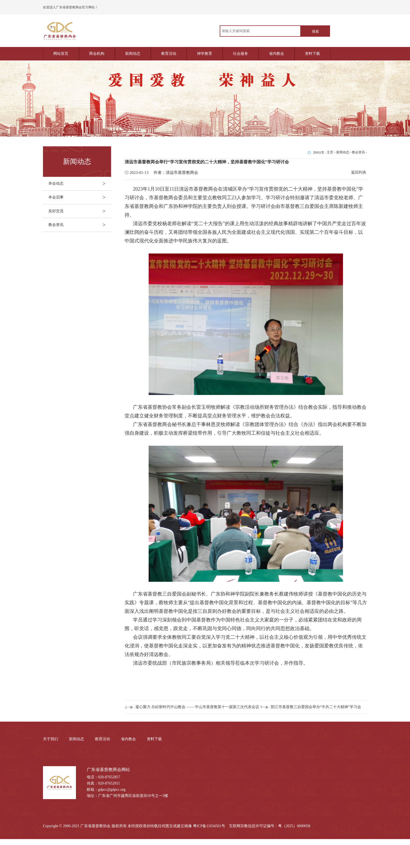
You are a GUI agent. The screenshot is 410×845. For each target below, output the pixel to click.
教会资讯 (79, 225)
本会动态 (79, 183)
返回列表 (358, 172)
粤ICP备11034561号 (209, 826)
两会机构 (96, 54)
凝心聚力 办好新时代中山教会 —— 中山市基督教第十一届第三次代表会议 (197, 707)
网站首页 (60, 54)
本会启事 (79, 197)
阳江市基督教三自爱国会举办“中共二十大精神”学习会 (316, 707)
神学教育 (204, 54)
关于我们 (50, 739)
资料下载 (312, 54)
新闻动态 (132, 54)
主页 (330, 152)
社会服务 (240, 54)
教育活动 (168, 54)
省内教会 (276, 54)
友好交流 (79, 211)
